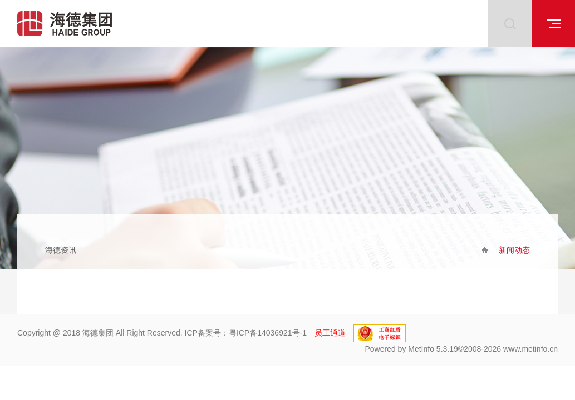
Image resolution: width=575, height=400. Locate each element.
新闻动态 (514, 250)
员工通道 (330, 332)
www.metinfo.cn (530, 348)
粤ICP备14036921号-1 (268, 332)
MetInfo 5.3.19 (433, 348)
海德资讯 (60, 250)
